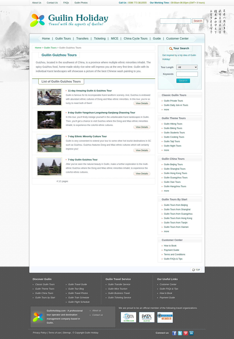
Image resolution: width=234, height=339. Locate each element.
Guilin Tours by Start (45, 297)
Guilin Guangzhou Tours (176, 177)
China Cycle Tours (136, 38)
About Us (36, 2)
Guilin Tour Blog (76, 289)
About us (97, 310)
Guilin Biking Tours (173, 128)
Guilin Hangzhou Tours (175, 186)
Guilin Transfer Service (119, 284)
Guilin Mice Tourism (117, 289)
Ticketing (99, 38)
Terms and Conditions (174, 254)
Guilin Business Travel (119, 293)
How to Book (170, 245)
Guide (157, 38)
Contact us (98, 315)
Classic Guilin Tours (45, 284)
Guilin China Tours (44, 293)
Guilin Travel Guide (77, 284)
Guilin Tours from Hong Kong (178, 218)
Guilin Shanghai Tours (174, 169)
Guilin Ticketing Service (119, 297)
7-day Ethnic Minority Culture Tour (87, 136)
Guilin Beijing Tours (173, 164)
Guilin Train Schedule (78, 297)
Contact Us (52, 2)
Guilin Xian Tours (172, 182)
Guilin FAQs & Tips (173, 259)
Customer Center (177, 38)
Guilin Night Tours (172, 146)
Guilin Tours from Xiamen (176, 227)
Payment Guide (171, 250)
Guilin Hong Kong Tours (175, 173)
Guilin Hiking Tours (173, 124)
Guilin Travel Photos (78, 293)
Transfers (82, 38)
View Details (142, 103)
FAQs (66, 2)
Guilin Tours (63, 38)
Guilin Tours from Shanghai (177, 209)
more (166, 109)
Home (46, 38)
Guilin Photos (81, 2)
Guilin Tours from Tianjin (176, 222)
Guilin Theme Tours (44, 289)
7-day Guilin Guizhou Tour (83, 159)
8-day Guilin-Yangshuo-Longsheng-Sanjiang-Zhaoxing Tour (101, 112)
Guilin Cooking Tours (174, 137)
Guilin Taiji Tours (172, 141)
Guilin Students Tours (174, 132)
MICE (114, 38)
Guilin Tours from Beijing (176, 205)
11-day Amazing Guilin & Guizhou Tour (90, 90)
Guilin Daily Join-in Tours (176, 105)
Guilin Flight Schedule (79, 302)
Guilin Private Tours (173, 101)
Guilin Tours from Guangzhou (178, 214)
